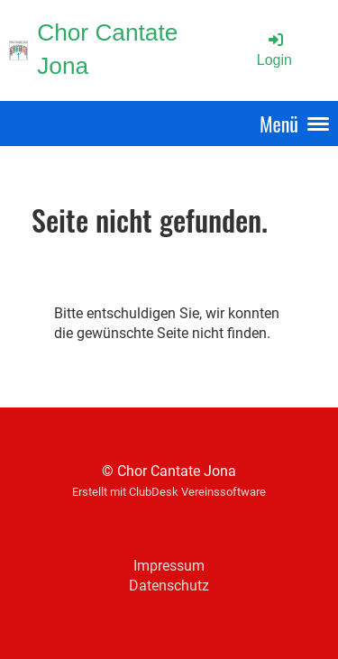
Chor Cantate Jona (107, 49)
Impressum (169, 565)
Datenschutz (169, 585)
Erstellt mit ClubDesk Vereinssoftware (169, 492)
